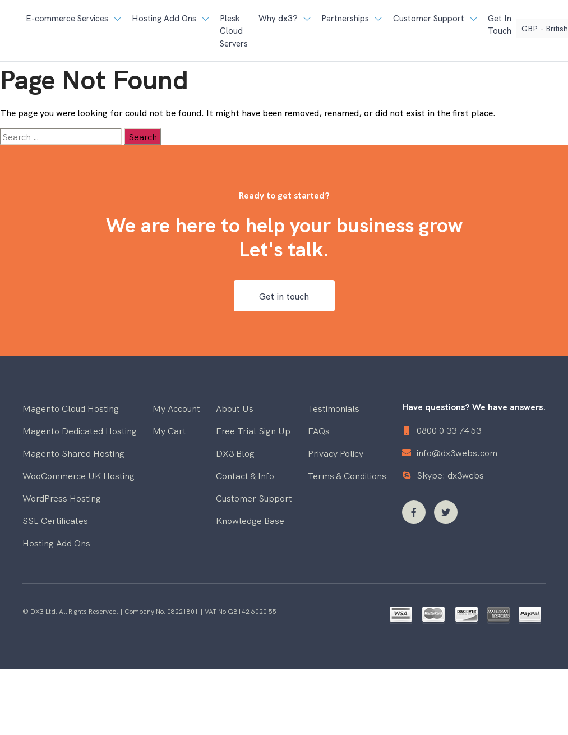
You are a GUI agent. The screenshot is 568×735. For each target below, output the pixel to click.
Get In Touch (499, 24)
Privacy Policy (335, 453)
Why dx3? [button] (278, 18)
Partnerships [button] (345, 18)
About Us (234, 408)
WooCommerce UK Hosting (78, 475)
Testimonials (333, 408)
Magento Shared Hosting (73, 453)
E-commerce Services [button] (67, 18)
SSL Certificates (55, 520)
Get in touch (284, 296)
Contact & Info (245, 475)
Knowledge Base (250, 520)
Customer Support (254, 497)
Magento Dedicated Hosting (79, 430)
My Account (176, 408)
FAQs (319, 430)
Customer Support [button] (428, 18)
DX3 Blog (235, 453)
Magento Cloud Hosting (70, 408)
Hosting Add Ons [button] (164, 18)
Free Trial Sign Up (253, 430)
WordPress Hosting (61, 497)
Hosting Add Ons (56, 542)
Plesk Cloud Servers (234, 30)
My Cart (169, 430)
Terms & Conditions (347, 475)
